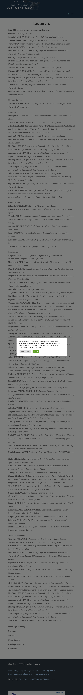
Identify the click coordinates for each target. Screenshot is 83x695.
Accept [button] (36, 351)
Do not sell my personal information (30, 347)
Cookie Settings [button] (25, 351)
